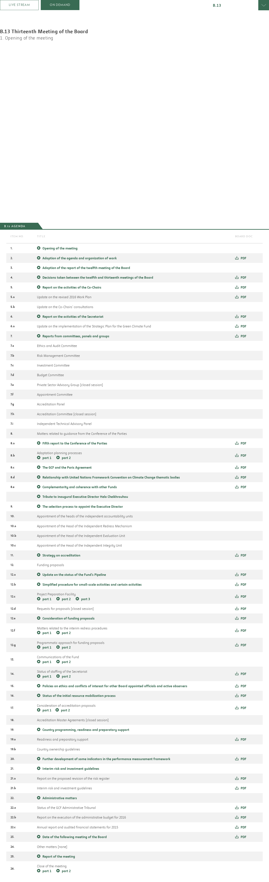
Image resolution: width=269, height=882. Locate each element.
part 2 (66, 458)
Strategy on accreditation (61, 555)
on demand (60, 5)
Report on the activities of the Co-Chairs (71, 287)
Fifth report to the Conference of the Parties (74, 443)
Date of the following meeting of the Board (74, 837)
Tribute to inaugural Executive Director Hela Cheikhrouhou (85, 496)
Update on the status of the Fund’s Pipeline (74, 574)
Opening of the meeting (60, 248)
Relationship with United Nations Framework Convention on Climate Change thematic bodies (111, 477)
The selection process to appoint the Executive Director (82, 506)
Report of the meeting (58, 856)
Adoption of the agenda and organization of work (79, 258)
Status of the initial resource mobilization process (79, 695)
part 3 (85, 599)
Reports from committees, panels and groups (75, 336)
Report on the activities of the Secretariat (72, 316)
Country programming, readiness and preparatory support (85, 730)
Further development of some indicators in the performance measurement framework (106, 759)
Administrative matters (59, 798)
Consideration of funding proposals (68, 618)
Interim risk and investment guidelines (70, 768)
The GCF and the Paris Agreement (67, 467)
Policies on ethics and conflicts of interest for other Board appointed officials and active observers (114, 686)
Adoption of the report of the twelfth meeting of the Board (86, 268)
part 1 (46, 458)
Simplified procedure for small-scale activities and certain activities (92, 584)
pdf (243, 258)
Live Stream (19, 5)
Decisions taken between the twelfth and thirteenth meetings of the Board (97, 277)
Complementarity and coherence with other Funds (79, 487)
